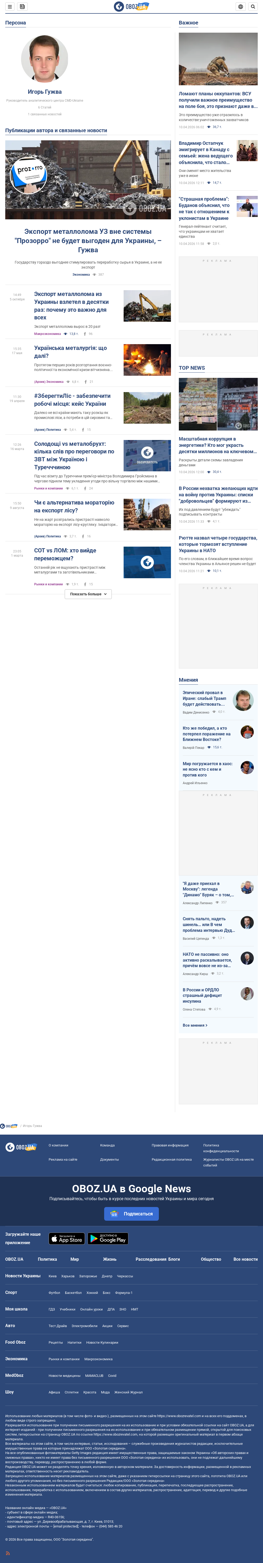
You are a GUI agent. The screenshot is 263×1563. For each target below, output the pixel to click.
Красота (89, 1392)
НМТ (134, 1309)
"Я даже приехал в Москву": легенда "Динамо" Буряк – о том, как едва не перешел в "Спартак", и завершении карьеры (207, 889)
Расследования (151, 1259)
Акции (107, 1326)
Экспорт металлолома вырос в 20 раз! (67, 326)
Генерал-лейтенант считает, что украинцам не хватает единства (203, 231)
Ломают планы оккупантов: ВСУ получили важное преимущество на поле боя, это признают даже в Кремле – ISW (216, 100)
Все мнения (193, 1025)
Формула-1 (124, 1293)
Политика (47, 1259)
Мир (74, 1259)
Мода (105, 1392)
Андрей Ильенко (195, 783)
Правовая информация (170, 1145)
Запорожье (88, 1276)
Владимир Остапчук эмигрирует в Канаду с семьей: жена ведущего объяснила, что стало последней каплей (206, 153)
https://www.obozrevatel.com (179, 1416)
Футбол (54, 1293)
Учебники (67, 1309)
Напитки (75, 1342)
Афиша (54, 1392)
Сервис (123, 1326)
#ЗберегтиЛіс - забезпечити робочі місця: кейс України (72, 400)
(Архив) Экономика (48, 382)
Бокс (106, 1293)
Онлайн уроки (91, 1309)
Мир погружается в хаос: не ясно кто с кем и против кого (208, 769)
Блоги (174, 1259)
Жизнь (110, 1259)
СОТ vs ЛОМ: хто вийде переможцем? (65, 554)
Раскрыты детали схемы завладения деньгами (211, 462)
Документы (109, 1159)
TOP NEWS (192, 368)
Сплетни (72, 1392)
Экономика (81, 274)
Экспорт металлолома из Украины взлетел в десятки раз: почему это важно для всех (71, 306)
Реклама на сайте (63, 1159)
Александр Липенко (198, 903)
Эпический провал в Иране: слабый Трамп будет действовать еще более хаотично (204, 698)
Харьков (67, 1276)
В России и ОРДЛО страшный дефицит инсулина (202, 995)
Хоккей (92, 1293)
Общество (211, 1259)
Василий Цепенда (196, 939)
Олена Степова (194, 1009)
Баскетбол (73, 1293)
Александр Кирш (195, 974)
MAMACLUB (94, 1376)
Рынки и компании (48, 488)
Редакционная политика (172, 1159)
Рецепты (56, 1342)
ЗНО (122, 1309)
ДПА (111, 1309)
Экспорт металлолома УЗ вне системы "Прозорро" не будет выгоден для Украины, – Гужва (88, 240)
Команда (107, 1145)
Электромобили (85, 1326)
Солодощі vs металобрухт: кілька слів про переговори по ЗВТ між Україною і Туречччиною (74, 456)
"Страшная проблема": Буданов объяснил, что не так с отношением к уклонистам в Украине (204, 208)
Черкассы (125, 1276)
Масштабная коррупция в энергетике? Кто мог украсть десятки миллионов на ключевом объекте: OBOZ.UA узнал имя (216, 445)
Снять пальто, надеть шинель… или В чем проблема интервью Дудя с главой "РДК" (208, 924)
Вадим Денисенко (196, 712)
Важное (188, 22)
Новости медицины (64, 1376)
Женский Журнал (128, 1392)
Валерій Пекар (193, 748)
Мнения (188, 680)
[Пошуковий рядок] (253, 7)
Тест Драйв (58, 1326)
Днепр (107, 1276)
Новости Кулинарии (102, 1342)
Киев (53, 1276)
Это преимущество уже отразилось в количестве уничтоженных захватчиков (214, 117)
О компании (58, 1145)
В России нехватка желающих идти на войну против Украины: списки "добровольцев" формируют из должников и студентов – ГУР (218, 495)
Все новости (246, 1259)
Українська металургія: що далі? (70, 352)
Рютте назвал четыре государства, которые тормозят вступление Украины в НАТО (218, 544)
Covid (112, 1376)
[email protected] (65, 1526)
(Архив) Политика (47, 430)
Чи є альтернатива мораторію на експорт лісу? (74, 506)
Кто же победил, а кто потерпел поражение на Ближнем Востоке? (207, 734)
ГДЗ (52, 1309)
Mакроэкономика (47, 334)
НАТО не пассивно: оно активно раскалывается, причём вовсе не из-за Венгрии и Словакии (207, 960)
